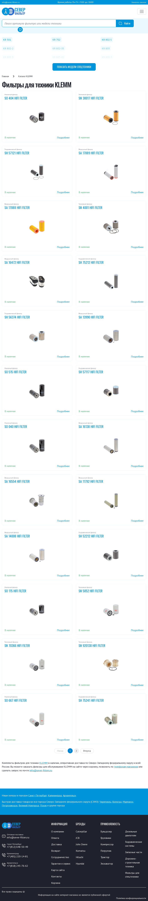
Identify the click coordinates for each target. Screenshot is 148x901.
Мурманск (128, 801)
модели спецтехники (74, 67)
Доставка (56, 844)
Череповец (105, 801)
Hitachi (79, 856)
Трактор (105, 856)
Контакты (56, 875)
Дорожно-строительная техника (132, 861)
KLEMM (43, 762)
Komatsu (80, 850)
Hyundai (80, 862)
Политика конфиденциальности (131, 896)
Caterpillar (81, 831)
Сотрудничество (60, 856)
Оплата (55, 837)
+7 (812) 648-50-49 (17, 846)
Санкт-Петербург (37, 795)
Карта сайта (58, 869)
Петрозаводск (10, 805)
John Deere (81, 844)
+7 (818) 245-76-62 (17, 865)
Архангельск (69, 795)
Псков (43, 805)
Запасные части (133, 851)
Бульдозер (106, 831)
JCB (78, 837)
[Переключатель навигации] (141, 11)
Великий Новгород (29, 805)
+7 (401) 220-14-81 (17, 856)
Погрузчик (106, 850)
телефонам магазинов (126, 766)
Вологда (117, 801)
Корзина (55, 881)
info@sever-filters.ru (11, 2)
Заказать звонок (138, 2)
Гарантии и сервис (60, 862)
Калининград (55, 795)
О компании (57, 831)
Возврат (55, 850)
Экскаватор (107, 862)
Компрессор (107, 844)
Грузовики (106, 837)
